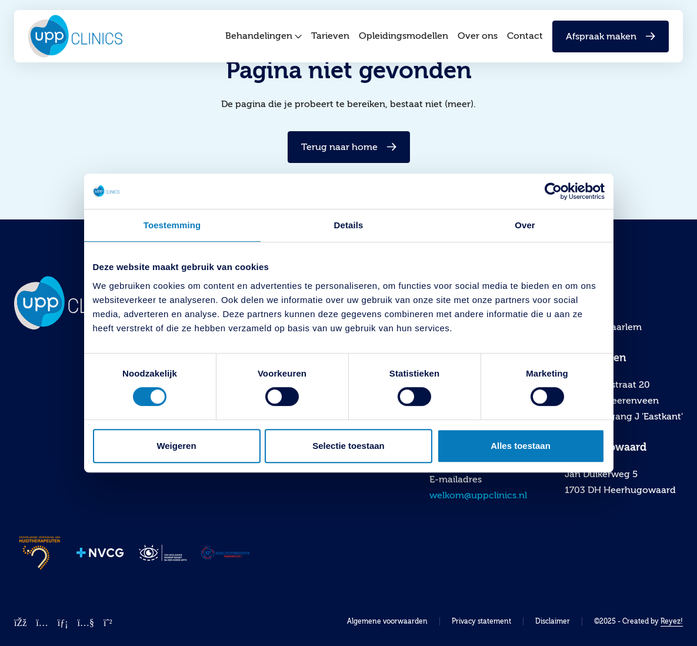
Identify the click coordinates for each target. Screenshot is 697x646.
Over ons (478, 40)
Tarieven (330, 40)
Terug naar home (348, 147)
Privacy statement (481, 621)
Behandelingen (263, 40)
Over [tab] (525, 225)
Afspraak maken (610, 40)
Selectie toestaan (348, 446)
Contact (525, 40)
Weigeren (176, 446)
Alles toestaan (521, 446)
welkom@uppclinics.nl (478, 495)
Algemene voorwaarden (387, 621)
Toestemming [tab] (172, 225)
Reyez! (672, 621)
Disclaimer (552, 621)
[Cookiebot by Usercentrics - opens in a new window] (553, 191)
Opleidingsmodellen (403, 40)
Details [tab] (348, 225)
